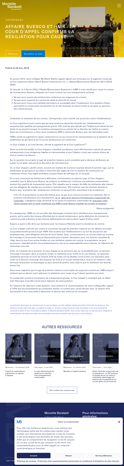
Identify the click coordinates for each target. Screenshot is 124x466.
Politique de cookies (26, 461)
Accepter (33, 455)
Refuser (68, 455)
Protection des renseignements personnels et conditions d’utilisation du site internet (78, 461)
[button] (119, 422)
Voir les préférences (103, 455)
